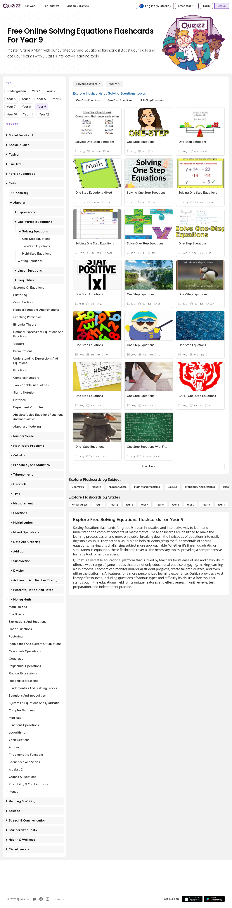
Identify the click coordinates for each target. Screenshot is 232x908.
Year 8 (26, 106)
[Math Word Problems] (147, 487)
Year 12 (44, 114)
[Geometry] (78, 487)
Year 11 (28, 114)
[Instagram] (47, 899)
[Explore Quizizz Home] (12, 6)
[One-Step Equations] (88, 100)
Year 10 (12, 114)
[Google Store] (214, 899)
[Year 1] (98, 505)
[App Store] (192, 899)
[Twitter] (34, 899)
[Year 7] (191, 505)
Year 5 (41, 99)
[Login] (206, 6)
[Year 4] (145, 505)
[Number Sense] (118, 487)
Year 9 (41, 106)
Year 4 (26, 99)
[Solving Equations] (88, 84)
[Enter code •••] (186, 6)
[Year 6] (175, 505)
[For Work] (30, 6)
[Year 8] (206, 505)
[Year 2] (114, 505)
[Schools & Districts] (77, 6)
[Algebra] (96, 487)
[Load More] (149, 466)
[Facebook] (41, 899)
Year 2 (51, 91)
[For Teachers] (51, 6)
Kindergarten (16, 91)
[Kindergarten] (80, 505)
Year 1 (36, 91)
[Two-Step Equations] (120, 100)
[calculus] (173, 487)
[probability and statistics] (200, 487)
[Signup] (221, 6)
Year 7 (11, 106)
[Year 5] (160, 505)
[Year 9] (114, 84)
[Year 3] (129, 505)
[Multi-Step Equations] (152, 100)
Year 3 (11, 99)
